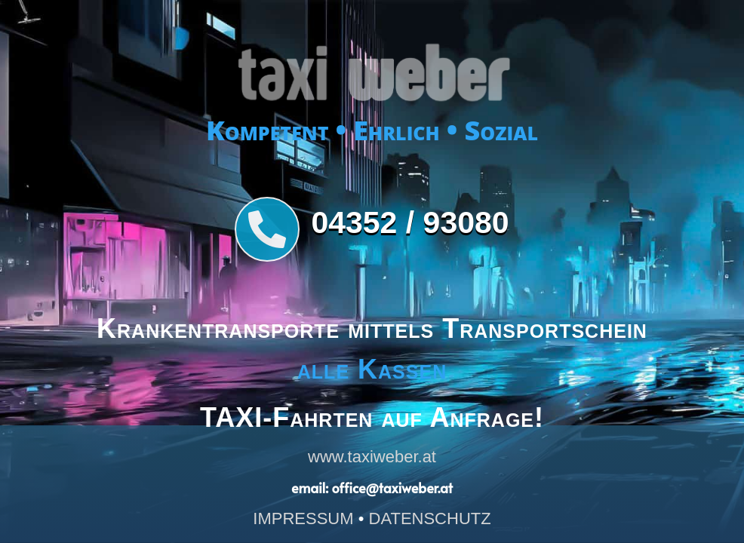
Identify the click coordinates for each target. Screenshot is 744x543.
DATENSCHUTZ (430, 518)
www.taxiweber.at (372, 456)
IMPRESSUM (303, 518)
